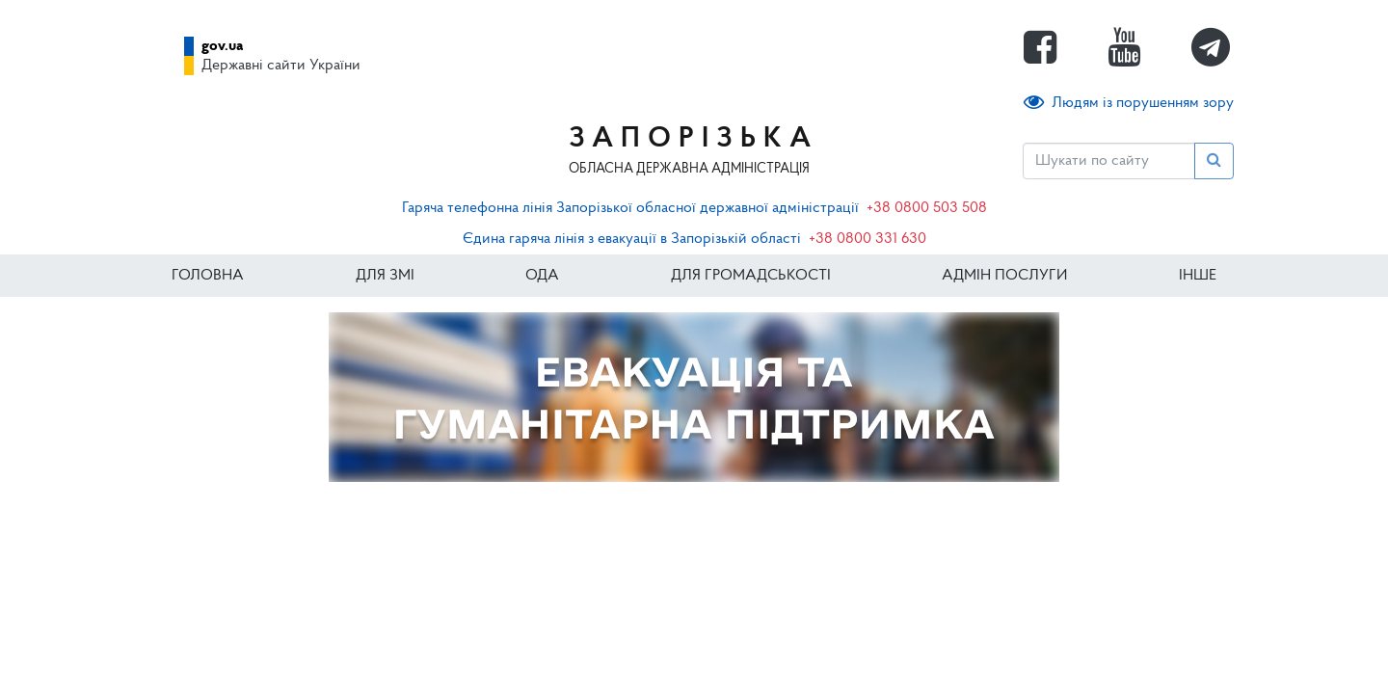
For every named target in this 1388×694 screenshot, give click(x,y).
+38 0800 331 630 (867, 239)
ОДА (542, 275)
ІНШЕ (1197, 275)
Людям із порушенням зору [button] (1129, 102)
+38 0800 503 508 (927, 208)
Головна (208, 275)
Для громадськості (751, 275)
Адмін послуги (1004, 275)
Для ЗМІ (385, 275)
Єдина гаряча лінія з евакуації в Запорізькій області (632, 239)
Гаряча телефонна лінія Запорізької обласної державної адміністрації (630, 208)
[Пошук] (1109, 161)
